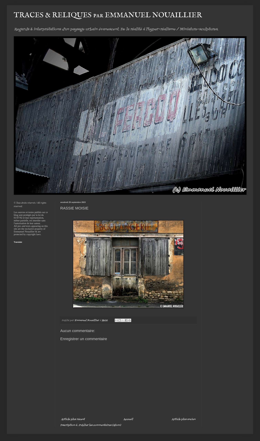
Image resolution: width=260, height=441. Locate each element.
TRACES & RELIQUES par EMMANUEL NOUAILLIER (108, 15)
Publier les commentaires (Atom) (100, 425)
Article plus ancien (183, 419)
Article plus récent (73, 419)
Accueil (128, 419)
